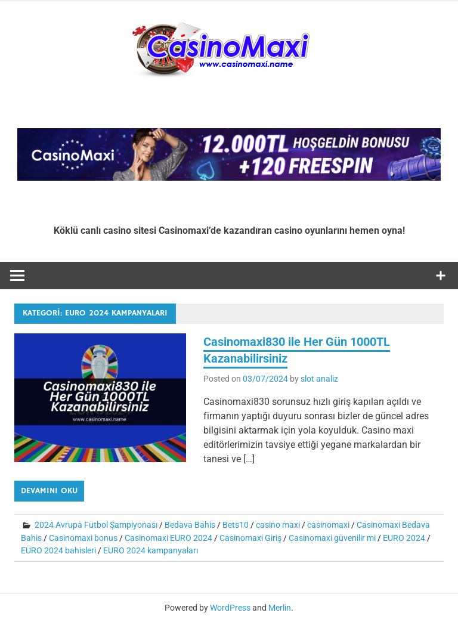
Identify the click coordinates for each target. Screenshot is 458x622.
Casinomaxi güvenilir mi (332, 538)
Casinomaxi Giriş (250, 538)
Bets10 (235, 525)
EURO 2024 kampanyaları (150, 550)
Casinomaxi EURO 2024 (168, 538)
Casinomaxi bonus (83, 538)
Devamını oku (49, 490)
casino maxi (278, 525)
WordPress (230, 607)
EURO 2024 (404, 538)
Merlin (279, 607)
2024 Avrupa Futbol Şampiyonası (96, 525)
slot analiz (319, 378)
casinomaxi (328, 525)
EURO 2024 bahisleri (58, 550)
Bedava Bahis (190, 525)
